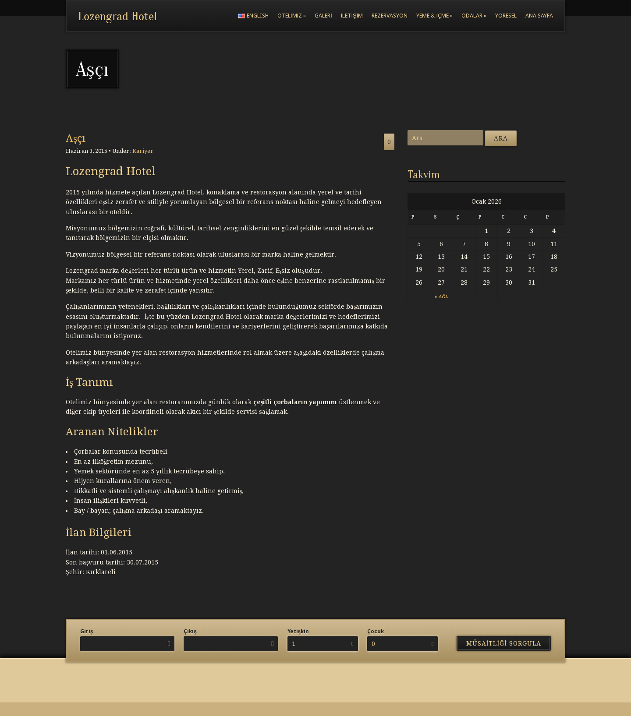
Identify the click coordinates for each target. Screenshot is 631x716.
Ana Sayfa (539, 15)
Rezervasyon (390, 15)
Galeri (323, 15)
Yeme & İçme (434, 15)
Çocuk (375, 631)
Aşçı (76, 138)
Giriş (86, 631)
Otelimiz (291, 15)
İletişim (352, 15)
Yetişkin (298, 631)
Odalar (473, 15)
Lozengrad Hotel (117, 16)
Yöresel (506, 15)
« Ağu (441, 296)
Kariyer (142, 151)
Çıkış (190, 631)
